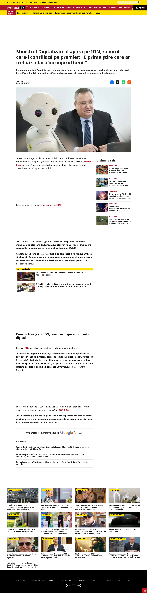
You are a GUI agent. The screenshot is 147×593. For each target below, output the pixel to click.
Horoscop (33, 2)
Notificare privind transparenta (119, 580)
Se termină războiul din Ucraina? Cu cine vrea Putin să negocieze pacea (61, 274)
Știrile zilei (11, 2)
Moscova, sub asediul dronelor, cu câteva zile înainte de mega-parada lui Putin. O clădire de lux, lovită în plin (124, 556)
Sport (127, 7)
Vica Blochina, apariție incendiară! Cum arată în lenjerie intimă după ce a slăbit (56, 507)
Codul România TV (96, 580)
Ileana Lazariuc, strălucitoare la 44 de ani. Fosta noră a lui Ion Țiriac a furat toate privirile (52, 463)
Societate (46, 7)
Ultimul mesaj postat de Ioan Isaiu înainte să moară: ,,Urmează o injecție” (21, 556)
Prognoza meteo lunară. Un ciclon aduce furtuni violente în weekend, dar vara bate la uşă (58, 13)
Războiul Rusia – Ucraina (49, 2)
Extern (112, 7)
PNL (27, 348)
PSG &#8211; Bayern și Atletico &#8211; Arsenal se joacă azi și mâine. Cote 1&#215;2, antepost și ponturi (22, 565)
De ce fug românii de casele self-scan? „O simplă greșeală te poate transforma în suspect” (119, 183)
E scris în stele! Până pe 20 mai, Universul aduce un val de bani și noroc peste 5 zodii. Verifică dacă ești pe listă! (120, 196)
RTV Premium (22, 2)
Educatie (80, 7)
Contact (52, 580)
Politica (34, 7)
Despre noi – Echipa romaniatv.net (72, 580)
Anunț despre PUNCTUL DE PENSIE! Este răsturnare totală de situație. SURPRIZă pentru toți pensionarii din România (51, 456)
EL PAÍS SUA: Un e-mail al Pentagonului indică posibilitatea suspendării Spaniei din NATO (20, 507)
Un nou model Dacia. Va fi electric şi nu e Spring (123, 531)
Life (120, 7)
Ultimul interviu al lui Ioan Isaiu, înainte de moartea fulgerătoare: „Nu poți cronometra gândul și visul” (90, 531)
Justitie (70, 7)
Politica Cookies (22, 580)
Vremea (102, 7)
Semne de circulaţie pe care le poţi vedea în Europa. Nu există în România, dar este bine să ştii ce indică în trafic (52, 448)
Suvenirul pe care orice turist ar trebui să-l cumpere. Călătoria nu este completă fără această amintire (118, 171)
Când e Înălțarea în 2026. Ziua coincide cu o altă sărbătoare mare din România (89, 556)
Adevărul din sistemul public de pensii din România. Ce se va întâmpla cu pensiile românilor (124, 507)
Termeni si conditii (38, 580)
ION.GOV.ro (65, 410)
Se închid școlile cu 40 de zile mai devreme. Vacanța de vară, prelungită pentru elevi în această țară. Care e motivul (63, 285)
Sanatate (92, 7)
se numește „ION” (52, 205)
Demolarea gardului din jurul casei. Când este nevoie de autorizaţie (21, 531)
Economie (59, 7)
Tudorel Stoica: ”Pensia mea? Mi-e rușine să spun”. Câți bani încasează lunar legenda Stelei (55, 556)
